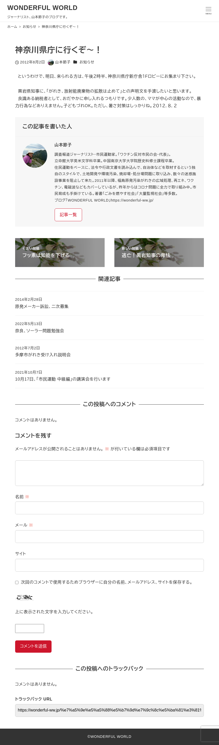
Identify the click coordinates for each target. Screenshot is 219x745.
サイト (20, 554)
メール (24, 525)
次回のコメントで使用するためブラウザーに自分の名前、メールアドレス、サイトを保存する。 (107, 582)
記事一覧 (68, 215)
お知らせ (86, 62)
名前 (22, 497)
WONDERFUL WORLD (42, 7)
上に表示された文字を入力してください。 (54, 612)
